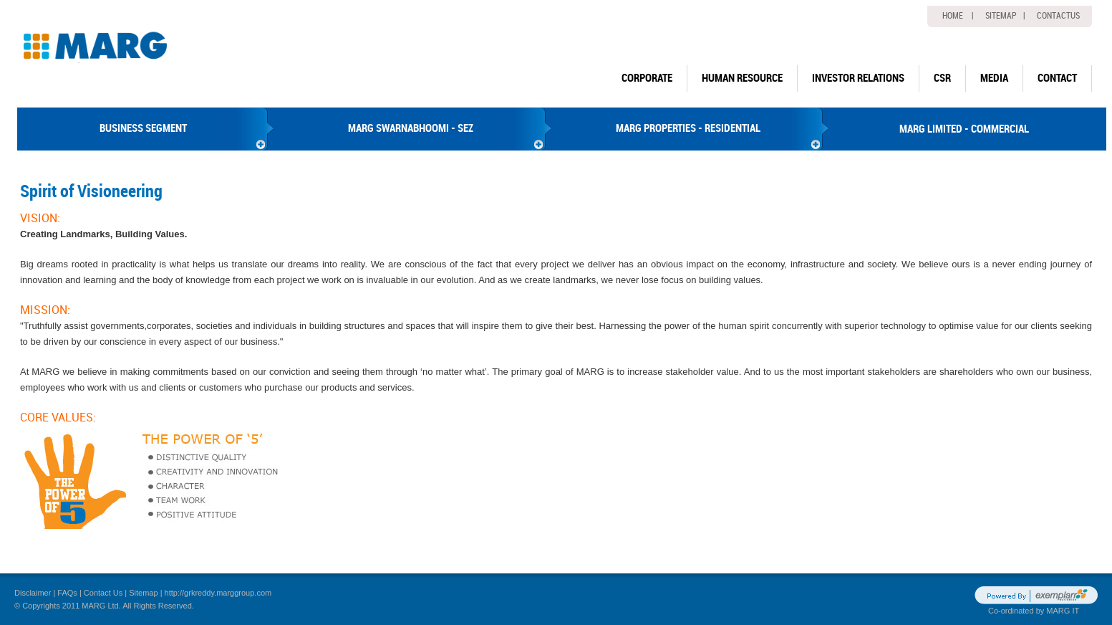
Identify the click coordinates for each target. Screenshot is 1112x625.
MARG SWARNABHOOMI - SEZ (410, 128)
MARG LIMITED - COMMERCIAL (964, 129)
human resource (742, 78)
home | (958, 16)
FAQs (67, 592)
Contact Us (103, 592)
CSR (942, 78)
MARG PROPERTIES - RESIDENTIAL (688, 128)
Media (994, 78)
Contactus (1058, 16)
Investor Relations (858, 78)
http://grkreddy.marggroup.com (218, 592)
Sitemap (143, 592)
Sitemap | (1005, 16)
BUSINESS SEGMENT (143, 128)
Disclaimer (32, 592)
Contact (1057, 78)
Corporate (647, 78)
